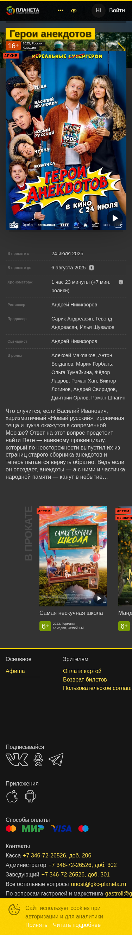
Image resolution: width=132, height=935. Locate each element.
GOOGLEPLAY (30, 796)
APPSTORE (12, 796)
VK (17, 759)
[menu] (56, 10)
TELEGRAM (56, 759)
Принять (36, 925)
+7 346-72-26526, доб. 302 (82, 865)
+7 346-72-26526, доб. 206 (57, 855)
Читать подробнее (77, 925)
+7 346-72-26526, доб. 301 (76, 875)
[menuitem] (60, 10)
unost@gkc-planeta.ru (98, 884)
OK (38, 759)
